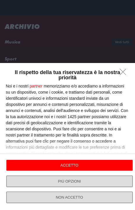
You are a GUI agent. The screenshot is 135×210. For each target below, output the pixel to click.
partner (36, 86)
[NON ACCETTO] (124, 73)
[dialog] (67, 136)
